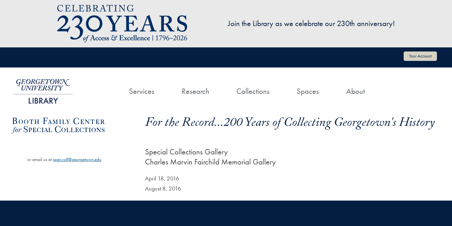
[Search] (391, 85)
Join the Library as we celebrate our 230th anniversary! (311, 23)
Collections (253, 91)
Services (141, 91)
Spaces (308, 91)
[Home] (102, 85)
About (355, 91)
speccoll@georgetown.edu (77, 159)
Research (195, 91)
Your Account (420, 56)
